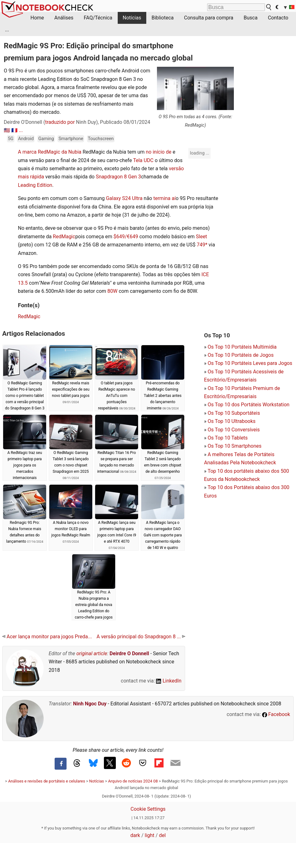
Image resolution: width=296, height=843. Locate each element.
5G (10, 138)
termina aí (164, 198)
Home (37, 18)
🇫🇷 (14, 130)
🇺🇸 (7, 130)
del (162, 835)
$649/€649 (125, 237)
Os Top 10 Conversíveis (233, 430)
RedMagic (64, 237)
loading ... (199, 152)
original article (91, 653)
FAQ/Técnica (98, 18)
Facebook (276, 714)
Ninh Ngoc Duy (90, 704)
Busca (250, 18)
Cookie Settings (148, 809)
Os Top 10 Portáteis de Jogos (240, 355)
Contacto (278, 18)
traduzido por (60, 122)
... (7, 30)
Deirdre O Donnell (129, 653)
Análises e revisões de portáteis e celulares (46, 781)
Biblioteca (163, 18)
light (149, 835)
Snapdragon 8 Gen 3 (118, 177)
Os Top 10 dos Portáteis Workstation (248, 405)
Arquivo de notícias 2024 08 (133, 781)
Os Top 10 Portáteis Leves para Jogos (249, 363)
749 (201, 245)
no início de (158, 152)
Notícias (132, 18)
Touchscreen (101, 138)
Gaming (46, 138)
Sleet (201, 237)
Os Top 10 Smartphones (234, 446)
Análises (63, 18)
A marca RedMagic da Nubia (49, 152)
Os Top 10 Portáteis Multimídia (242, 347)
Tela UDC (143, 160)
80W (112, 291)
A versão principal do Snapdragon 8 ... (141, 637)
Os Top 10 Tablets (227, 438)
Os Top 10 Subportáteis (233, 413)
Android (26, 138)
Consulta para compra (208, 18)
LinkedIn (168, 681)
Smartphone (70, 138)
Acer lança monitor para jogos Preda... (47, 637)
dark (135, 835)
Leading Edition (35, 185)
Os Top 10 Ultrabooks (231, 421)
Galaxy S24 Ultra (124, 198)
